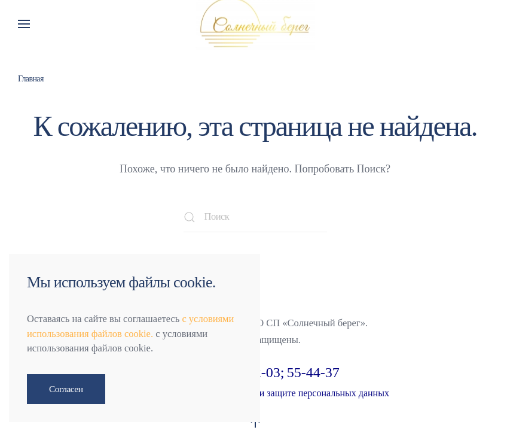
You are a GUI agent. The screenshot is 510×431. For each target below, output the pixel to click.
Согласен (66, 389)
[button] (24, 24)
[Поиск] (255, 217)
